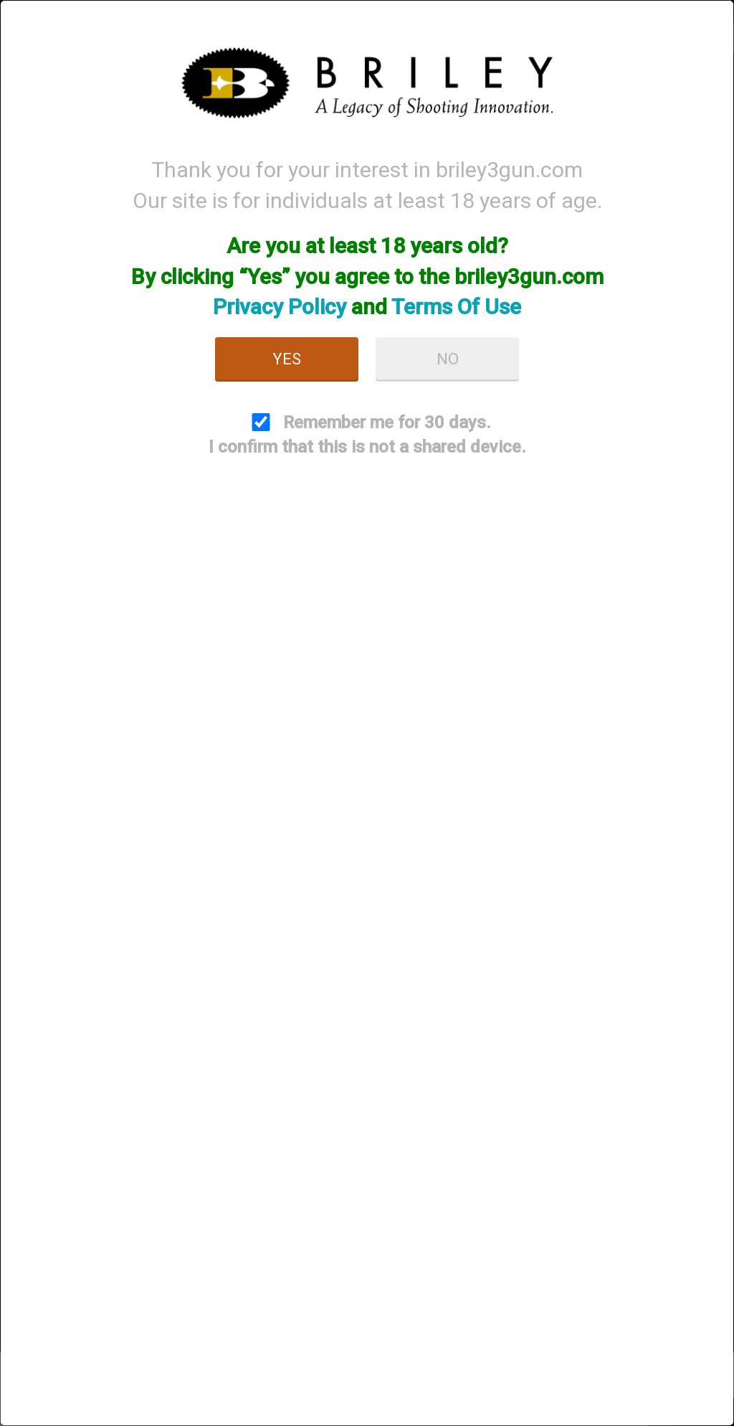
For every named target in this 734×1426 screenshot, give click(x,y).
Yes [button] (286, 359)
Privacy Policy (279, 306)
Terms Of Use (456, 306)
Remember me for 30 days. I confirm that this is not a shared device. (367, 434)
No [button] (448, 359)
